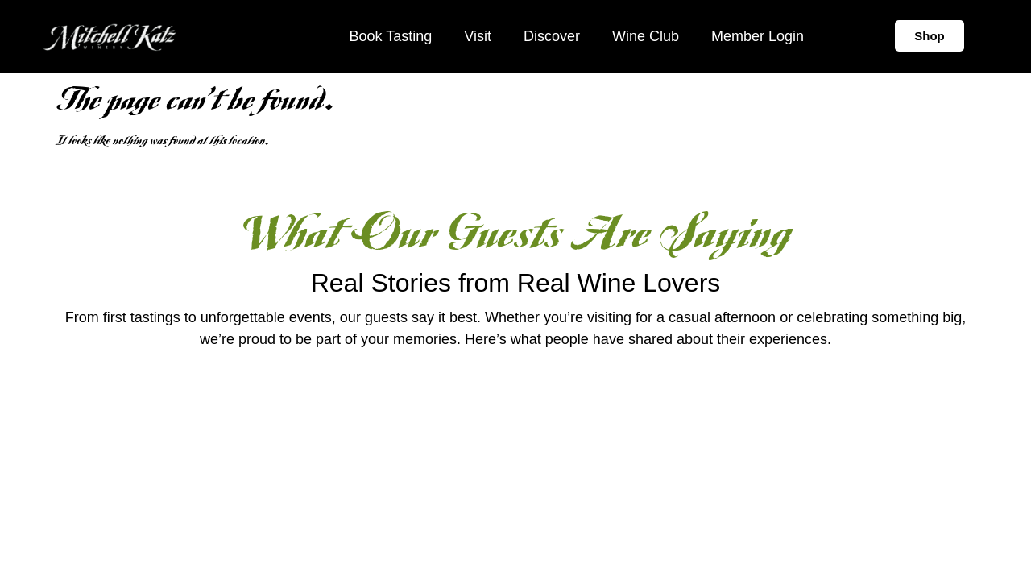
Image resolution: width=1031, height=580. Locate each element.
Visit (477, 36)
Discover (552, 36)
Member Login (757, 36)
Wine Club (645, 36)
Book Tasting (390, 36)
